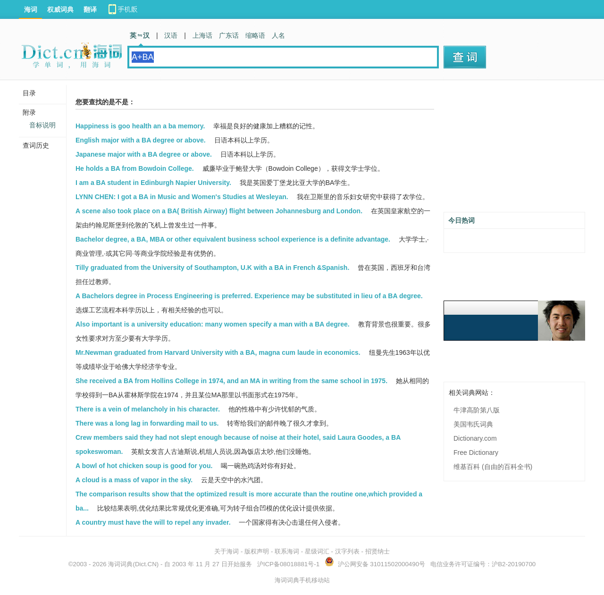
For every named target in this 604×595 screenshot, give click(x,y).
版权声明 (256, 551)
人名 (278, 35)
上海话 (202, 35)
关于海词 (226, 551)
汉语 (170, 35)
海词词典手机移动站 (302, 580)
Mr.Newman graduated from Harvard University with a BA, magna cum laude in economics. (218, 352)
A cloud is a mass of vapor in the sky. (134, 480)
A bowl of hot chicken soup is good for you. (144, 465)
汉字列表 (347, 551)
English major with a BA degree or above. (141, 140)
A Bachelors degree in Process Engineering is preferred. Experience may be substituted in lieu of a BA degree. (249, 296)
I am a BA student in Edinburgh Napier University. (153, 182)
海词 (30, 9)
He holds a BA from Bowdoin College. (135, 168)
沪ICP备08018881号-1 (288, 564)
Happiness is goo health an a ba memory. (140, 126)
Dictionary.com (475, 438)
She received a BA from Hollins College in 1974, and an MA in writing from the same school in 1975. (231, 381)
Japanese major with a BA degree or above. (144, 154)
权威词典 (60, 9)
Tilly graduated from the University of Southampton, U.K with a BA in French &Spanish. (212, 267)
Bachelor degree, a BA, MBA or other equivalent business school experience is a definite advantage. (233, 239)
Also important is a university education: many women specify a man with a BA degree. (213, 324)
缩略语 (255, 35)
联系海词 (287, 551)
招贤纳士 (377, 551)
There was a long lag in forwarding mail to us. (147, 423)
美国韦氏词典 (473, 424)
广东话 (229, 35)
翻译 (90, 9)
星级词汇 (317, 551)
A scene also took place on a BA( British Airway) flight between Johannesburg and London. (219, 211)
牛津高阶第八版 (476, 410)
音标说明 (42, 125)
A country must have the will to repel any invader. (153, 522)
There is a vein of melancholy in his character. (148, 409)
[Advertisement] (514, 150)
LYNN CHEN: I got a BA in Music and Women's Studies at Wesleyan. (182, 197)
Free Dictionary (475, 452)
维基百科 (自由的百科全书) (492, 466)
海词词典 (120, 564)
